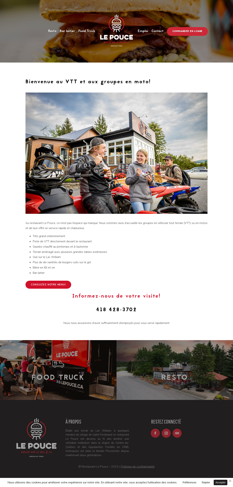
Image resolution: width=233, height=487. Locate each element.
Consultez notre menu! (48, 284)
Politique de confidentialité (138, 467)
